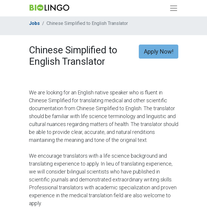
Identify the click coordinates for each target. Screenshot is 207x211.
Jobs (34, 23)
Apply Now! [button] (158, 51)
